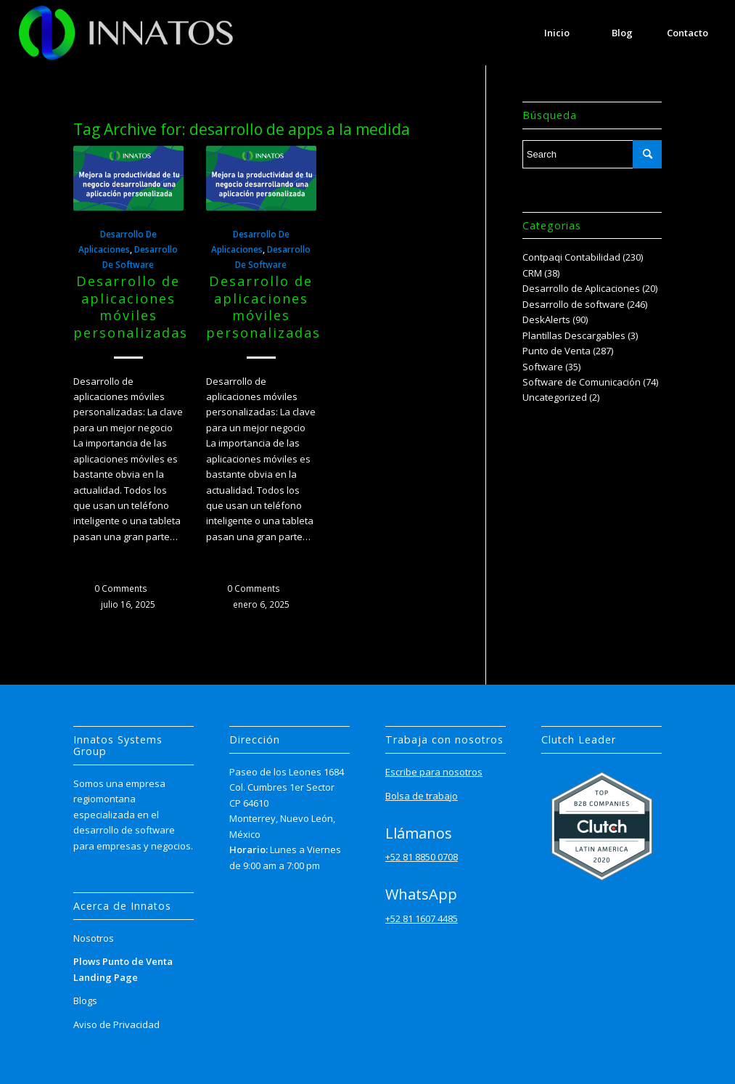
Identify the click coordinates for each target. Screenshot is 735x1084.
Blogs (85, 1000)
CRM (532, 273)
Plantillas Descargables (573, 335)
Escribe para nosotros (434, 771)
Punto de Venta (556, 350)
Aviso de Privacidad (116, 1024)
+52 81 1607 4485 (421, 918)
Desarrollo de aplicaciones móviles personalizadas (130, 306)
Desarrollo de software (573, 304)
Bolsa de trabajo (421, 795)
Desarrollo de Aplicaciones (581, 288)
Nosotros (93, 938)
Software (542, 366)
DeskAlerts (546, 319)
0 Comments (120, 588)
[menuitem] (557, 32)
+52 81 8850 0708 (421, 856)
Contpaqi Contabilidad (571, 257)
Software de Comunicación (581, 381)
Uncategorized (554, 397)
